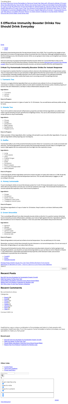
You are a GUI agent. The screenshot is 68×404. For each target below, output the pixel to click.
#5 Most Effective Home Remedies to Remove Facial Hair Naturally (24, 3)
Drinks (6, 258)
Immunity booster (9, 259)
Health (6, 304)
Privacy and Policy (9, 370)
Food (5, 302)
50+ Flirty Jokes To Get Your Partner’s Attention (15, 284)
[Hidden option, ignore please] (3, 394)
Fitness (6, 301)
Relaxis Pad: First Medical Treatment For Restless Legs (17, 282)
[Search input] (8, 373)
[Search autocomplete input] (22, 373)
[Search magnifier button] (2, 375)
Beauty (6, 297)
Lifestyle (6, 306)
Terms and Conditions (10, 368)
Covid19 (6, 256)
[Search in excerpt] (3, 390)
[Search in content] (3, 387)
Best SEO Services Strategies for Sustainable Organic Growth (19, 277)
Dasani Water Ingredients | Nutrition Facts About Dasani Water (20, 280)
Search (3, 266)
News (6, 307)
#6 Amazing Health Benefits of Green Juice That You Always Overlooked (34, 7)
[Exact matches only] (3, 380)
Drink (2, 44)
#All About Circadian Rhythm (14, 11)
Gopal (6, 48)
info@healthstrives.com (9, 332)
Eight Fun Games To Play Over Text (11, 279)
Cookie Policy (8, 367)
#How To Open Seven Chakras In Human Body (41, 11)
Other (6, 309)
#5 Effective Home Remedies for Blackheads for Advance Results (35, 6)
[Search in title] (3, 383)
